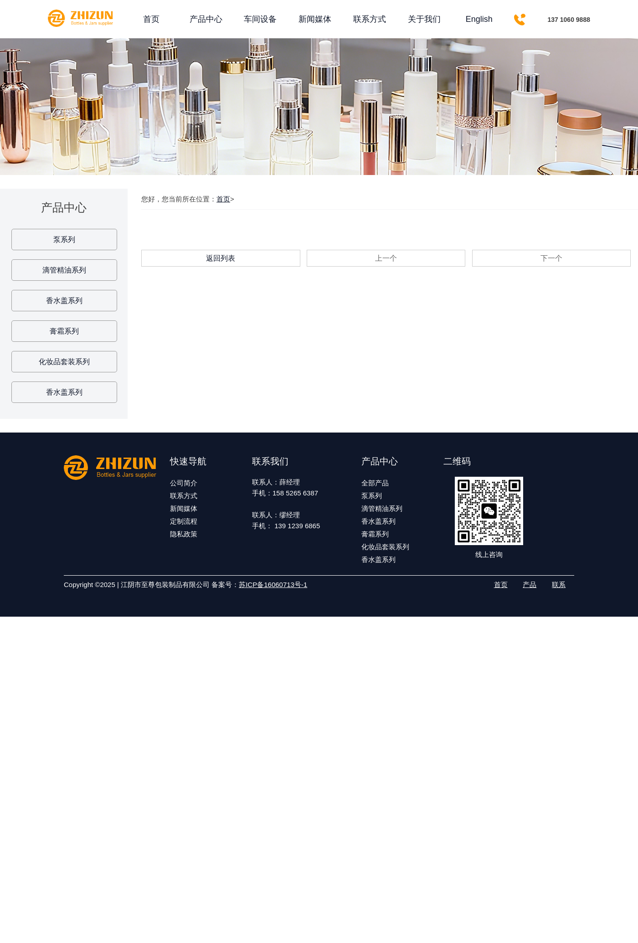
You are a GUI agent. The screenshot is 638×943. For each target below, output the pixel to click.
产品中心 (206, 19)
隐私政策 (183, 534)
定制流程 (183, 521)
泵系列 (64, 239)
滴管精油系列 (64, 270)
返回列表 (220, 258)
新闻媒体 (314, 19)
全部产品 (375, 483)
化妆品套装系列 (64, 362)
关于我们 (424, 19)
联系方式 (369, 19)
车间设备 (260, 19)
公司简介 (183, 483)
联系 (559, 584)
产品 (529, 584)
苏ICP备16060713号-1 (273, 584)
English (479, 19)
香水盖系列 (64, 300)
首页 (151, 19)
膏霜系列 (64, 331)
